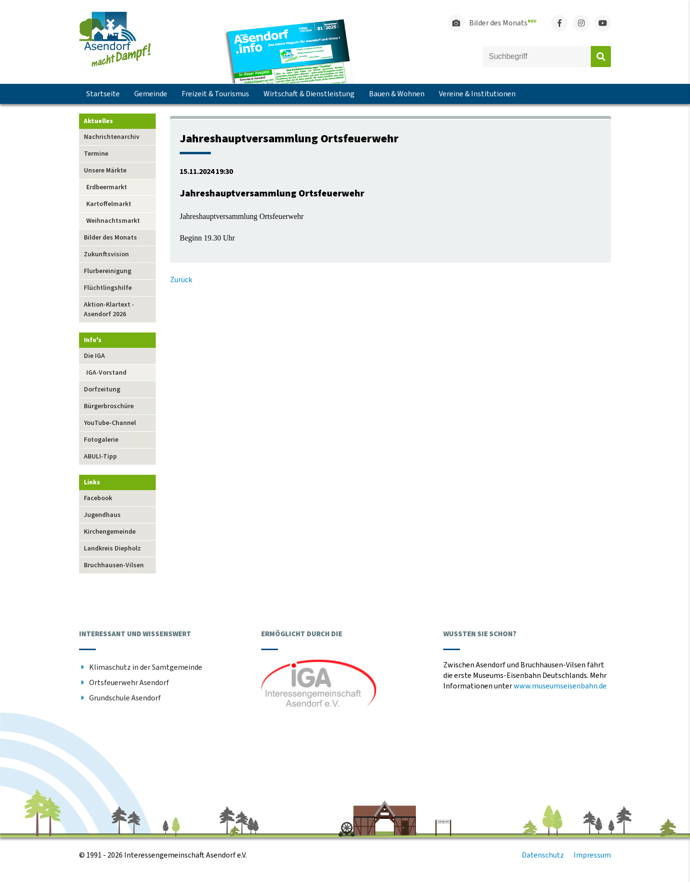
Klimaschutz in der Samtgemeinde (145, 667)
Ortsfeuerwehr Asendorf (129, 682)
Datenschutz (543, 855)
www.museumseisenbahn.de (560, 686)
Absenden (601, 56)
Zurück (181, 280)
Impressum (592, 855)
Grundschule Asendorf (125, 698)
